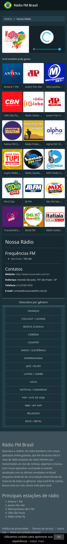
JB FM (28, 201)
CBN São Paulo (12, 115)
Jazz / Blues (33, 366)
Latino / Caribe (33, 373)
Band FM (30, 230)
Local (33, 381)
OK (59, 536)
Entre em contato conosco (25, 532)
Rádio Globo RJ (33, 115)
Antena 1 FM (11, 86)
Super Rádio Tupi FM (16, 173)
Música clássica (33, 326)
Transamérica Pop (14, 230)
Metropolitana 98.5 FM (21, 509)
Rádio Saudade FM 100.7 (39, 173)
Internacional (33, 358)
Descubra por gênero (33, 302)
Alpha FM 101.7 (55, 144)
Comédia (33, 334)
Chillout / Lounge (33, 318)
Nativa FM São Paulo (16, 144)
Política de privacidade (15, 528)
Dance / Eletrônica (33, 350)
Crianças (33, 310)
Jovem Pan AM (33, 86)
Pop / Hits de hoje (33, 397)
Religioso (33, 413)
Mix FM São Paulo (56, 201)
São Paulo (16, 258)
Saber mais (37, 541)
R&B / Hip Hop (33, 405)
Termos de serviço (42, 528)
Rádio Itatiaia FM (56, 230)
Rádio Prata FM (34, 144)
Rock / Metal (33, 421)
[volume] (48, 49)
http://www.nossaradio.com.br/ (33, 274)
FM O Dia (9, 201)
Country (33, 342)
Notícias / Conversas (33, 389)
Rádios (8, 19)
